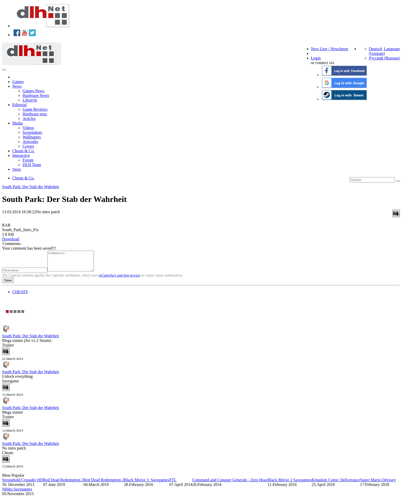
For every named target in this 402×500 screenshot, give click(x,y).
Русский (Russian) (384, 58)
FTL (172, 484)
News (17, 86)
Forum (28, 160)
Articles (29, 118)
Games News (33, 91)
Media (17, 123)
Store (16, 169)
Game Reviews (35, 109)
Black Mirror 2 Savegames (290, 484)
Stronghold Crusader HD (22, 484)
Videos (28, 128)
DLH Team (32, 164)
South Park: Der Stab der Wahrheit (30, 187)
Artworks (30, 141)
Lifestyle (30, 100)
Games (18, 81)
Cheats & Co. (23, 151)
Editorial (19, 105)
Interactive (21, 155)
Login (316, 58)
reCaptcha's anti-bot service (119, 279)
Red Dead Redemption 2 (63, 484)
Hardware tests (35, 114)
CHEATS (20, 295)
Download (10, 239)
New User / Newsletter (329, 49)
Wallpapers (32, 137)
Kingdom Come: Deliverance (336, 484)
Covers (28, 146)
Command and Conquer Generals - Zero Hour (230, 484)
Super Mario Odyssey (378, 484)
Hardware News (36, 95)
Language (392, 49)
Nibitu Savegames (17, 493)
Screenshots (32, 132)
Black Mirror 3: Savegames (146, 484)
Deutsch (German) (377, 51)
